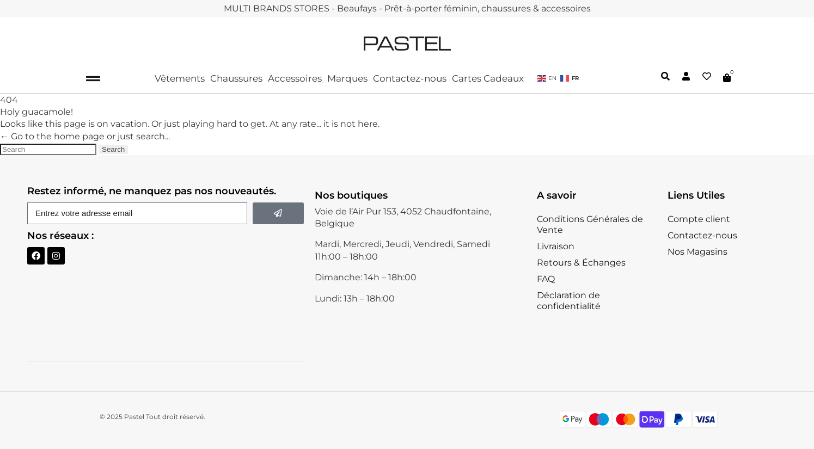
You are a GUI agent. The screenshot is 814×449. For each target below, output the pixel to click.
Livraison (555, 246)
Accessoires (295, 78)
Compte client (699, 219)
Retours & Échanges (581, 262)
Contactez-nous (409, 78)
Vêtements (180, 78)
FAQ (546, 279)
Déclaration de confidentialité (569, 300)
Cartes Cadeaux (488, 78)
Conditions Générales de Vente (590, 224)
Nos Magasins (697, 252)
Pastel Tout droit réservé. (164, 417)
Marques (347, 78)
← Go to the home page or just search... (85, 136)
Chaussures (236, 78)
